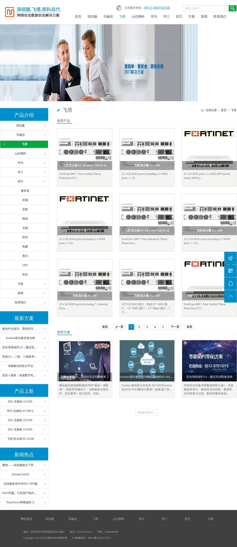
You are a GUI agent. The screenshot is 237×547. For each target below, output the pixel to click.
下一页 (175, 326)
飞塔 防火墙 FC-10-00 (20, 438)
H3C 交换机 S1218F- (20, 401)
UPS (25, 265)
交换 (25, 209)
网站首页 (26, 518)
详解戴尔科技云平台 (20, 365)
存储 (25, 200)
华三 (166, 16)
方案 (191, 16)
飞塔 (122, 16)
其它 (179, 16)
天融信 (108, 16)
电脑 (25, 246)
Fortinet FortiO (20, 474)
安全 (25, 274)
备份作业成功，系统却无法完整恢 (20, 328)
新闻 (204, 16)
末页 (189, 326)
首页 (78, 16)
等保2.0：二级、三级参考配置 (20, 356)
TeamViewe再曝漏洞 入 (20, 502)
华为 (154, 16)
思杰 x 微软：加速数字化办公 (20, 375)
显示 (25, 255)
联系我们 (220, 16)
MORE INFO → (146, 412)
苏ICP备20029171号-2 (99, 537)
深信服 (92, 16)
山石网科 (138, 16)
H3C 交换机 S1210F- (20, 420)
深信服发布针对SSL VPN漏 (20, 483)
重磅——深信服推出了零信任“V (20, 465)
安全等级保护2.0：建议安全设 (20, 347)
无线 (25, 227)
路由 (25, 218)
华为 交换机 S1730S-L (20, 410)
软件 (25, 237)
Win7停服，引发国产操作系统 (20, 493)
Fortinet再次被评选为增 (20, 338)
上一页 (119, 326)
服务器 (25, 190)
